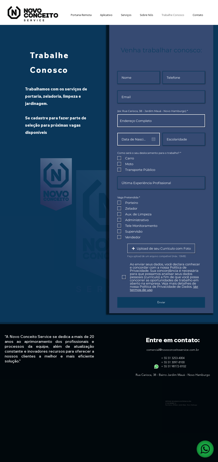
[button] (126, 15)
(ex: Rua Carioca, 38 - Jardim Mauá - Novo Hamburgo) (151, 111)
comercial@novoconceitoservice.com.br (172, 350)
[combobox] (161, 120)
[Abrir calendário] (153, 139)
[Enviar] (161, 302)
